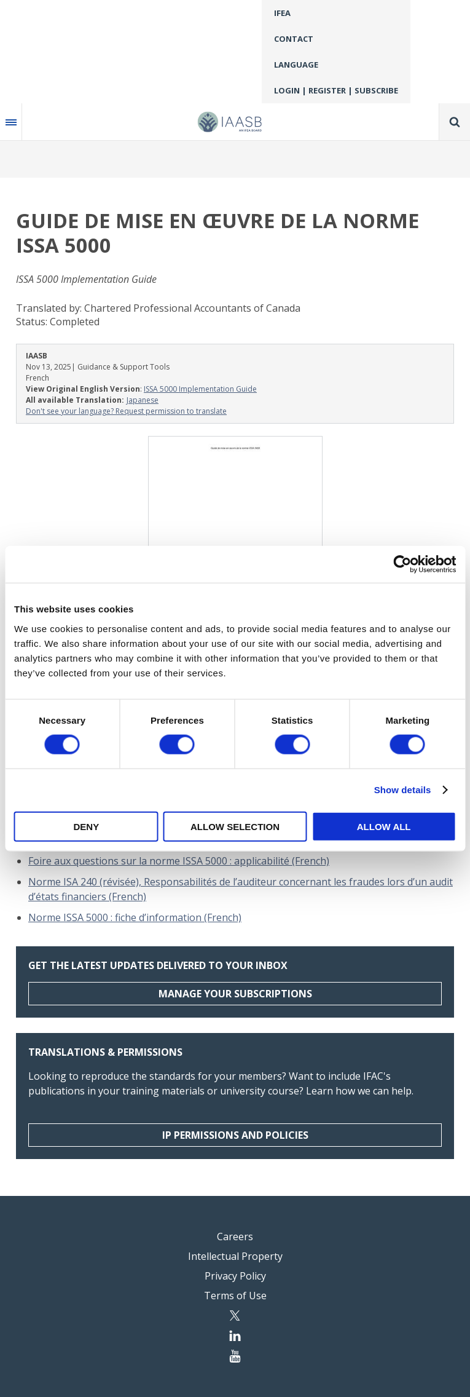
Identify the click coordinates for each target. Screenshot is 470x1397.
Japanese (143, 400)
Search (454, 121)
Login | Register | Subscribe (336, 90)
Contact (293, 38)
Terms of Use (235, 1295)
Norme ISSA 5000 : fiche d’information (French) (134, 917)
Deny (86, 826)
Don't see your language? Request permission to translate (126, 411)
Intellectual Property (235, 1256)
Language (296, 64)
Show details (402, 790)
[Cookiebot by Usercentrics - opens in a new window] (402, 564)
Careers (235, 1236)
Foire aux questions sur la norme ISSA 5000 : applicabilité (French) (178, 861)
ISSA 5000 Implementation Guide (200, 389)
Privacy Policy (235, 1276)
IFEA (282, 12)
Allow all (384, 826)
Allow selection (235, 826)
